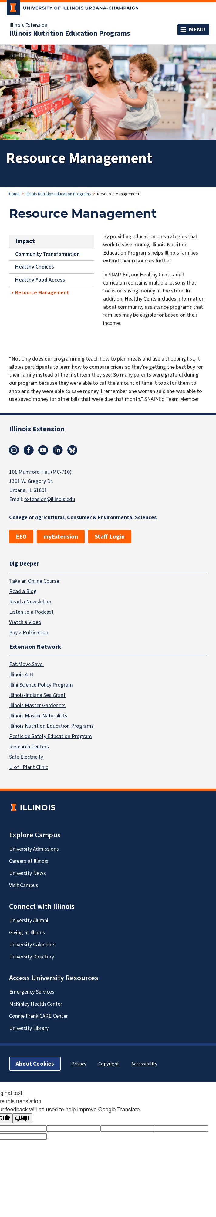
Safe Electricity (26, 756)
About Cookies (35, 1063)
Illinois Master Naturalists (38, 715)
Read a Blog (23, 591)
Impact (25, 241)
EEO (21, 537)
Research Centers (29, 746)
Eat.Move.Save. (26, 664)
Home (14, 194)
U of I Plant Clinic (28, 767)
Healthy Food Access (40, 279)
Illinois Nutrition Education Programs (69, 33)
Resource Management (42, 292)
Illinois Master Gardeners (37, 705)
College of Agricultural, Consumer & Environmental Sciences (83, 517)
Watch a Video (25, 622)
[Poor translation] (22, 1118)
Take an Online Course (34, 581)
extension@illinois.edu (49, 499)
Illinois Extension (28, 25)
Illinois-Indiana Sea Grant (37, 695)
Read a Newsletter (30, 601)
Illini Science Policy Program (41, 684)
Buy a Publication (28, 632)
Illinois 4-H (21, 674)
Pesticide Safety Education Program (50, 736)
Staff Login (110, 537)
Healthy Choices (34, 266)
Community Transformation (47, 254)
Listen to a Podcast (31, 611)
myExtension (60, 537)
